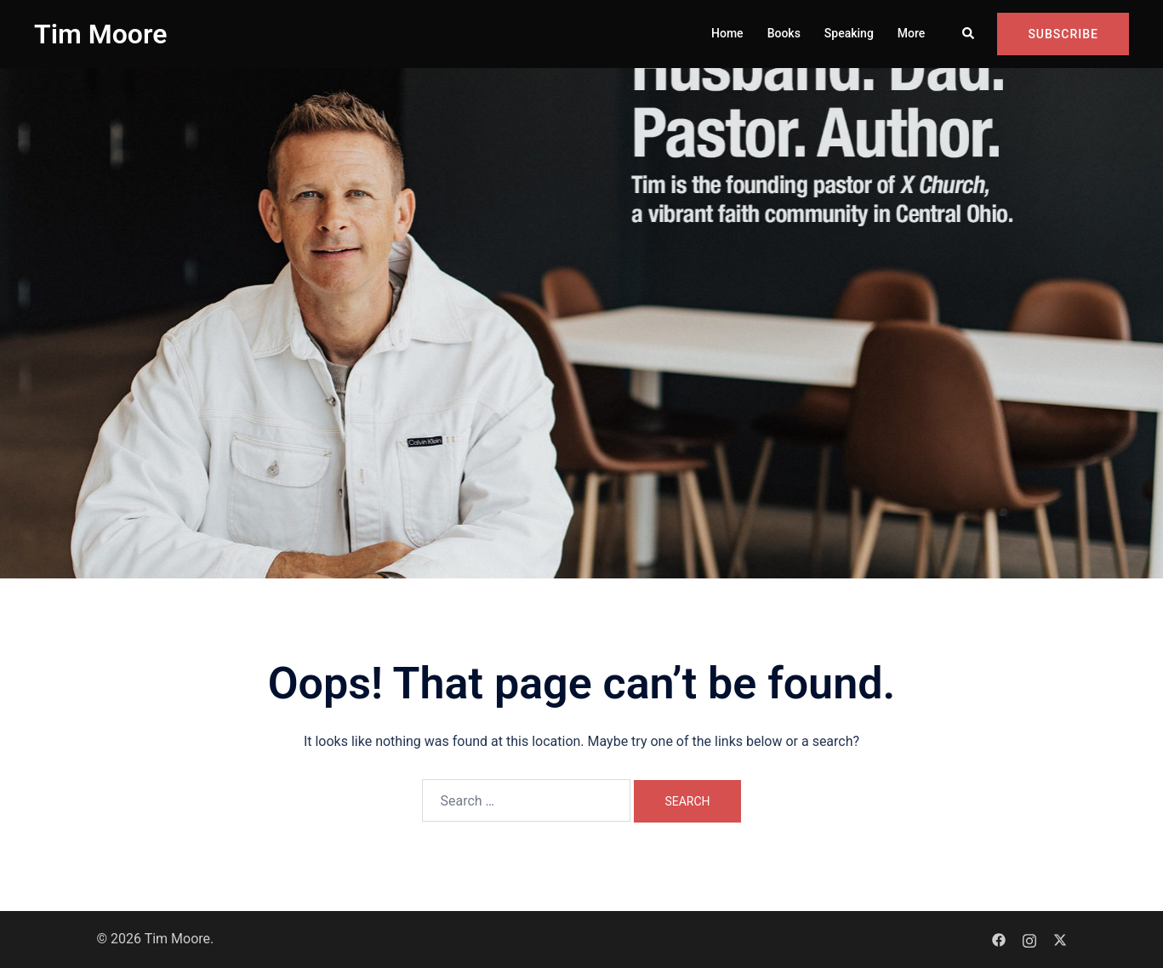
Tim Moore (100, 34)
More (912, 33)
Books (784, 33)
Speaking (849, 33)
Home (727, 33)
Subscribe (1063, 34)
